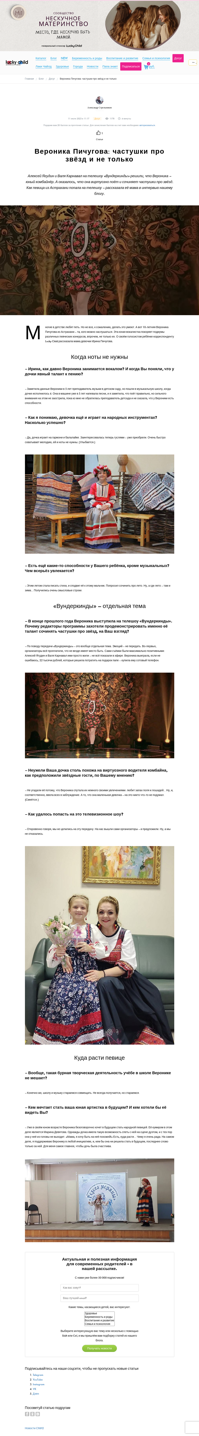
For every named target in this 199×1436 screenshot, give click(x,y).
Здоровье (99, 1313)
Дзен (36, 1393)
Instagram (38, 1384)
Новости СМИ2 (34, 1428)
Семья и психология (99, 1324)
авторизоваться (147, 125)
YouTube (38, 1379)
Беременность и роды (99, 1317)
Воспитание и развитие (99, 1320)
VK (34, 1389)
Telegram (38, 1375)
